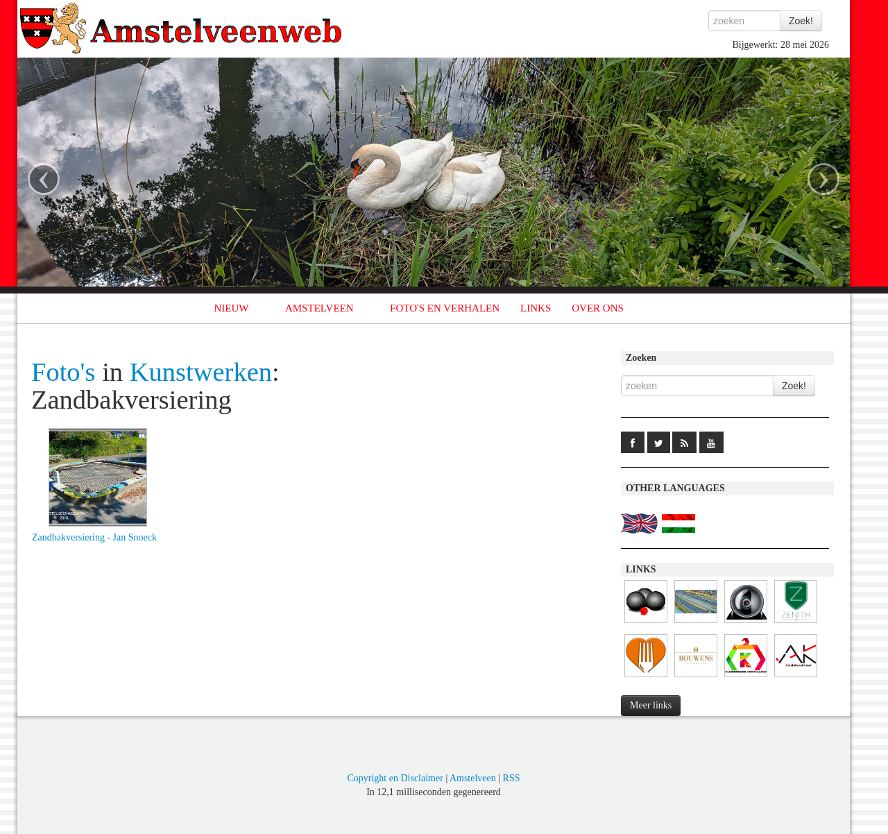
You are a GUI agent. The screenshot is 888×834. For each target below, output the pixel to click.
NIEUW (231, 308)
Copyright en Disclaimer (395, 778)
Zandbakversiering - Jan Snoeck (94, 537)
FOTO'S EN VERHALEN (445, 308)
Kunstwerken (201, 371)
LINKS (535, 308)
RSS (511, 778)
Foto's (63, 371)
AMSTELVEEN (319, 308)
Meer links (651, 705)
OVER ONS (598, 308)
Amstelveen (473, 778)
